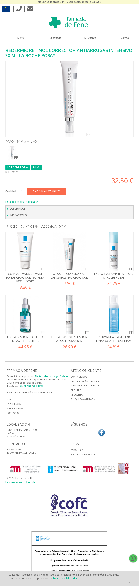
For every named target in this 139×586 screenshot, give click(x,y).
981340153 (38, 386)
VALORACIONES (15, 408)
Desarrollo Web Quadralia (20, 482)
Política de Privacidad (65, 578)
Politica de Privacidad (84, 454)
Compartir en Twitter (52, 202)
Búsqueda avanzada (83, 399)
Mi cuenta (77, 394)
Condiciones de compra (85, 381)
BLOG (9, 399)
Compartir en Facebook (45, 202)
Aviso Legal (77, 450)
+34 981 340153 (14, 449)
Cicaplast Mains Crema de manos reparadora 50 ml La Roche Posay (25, 277)
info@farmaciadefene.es (21, 452)
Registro (76, 390)
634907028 (26, 386)
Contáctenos (79, 376)
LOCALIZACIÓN (14, 404)
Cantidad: (10, 191)
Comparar (32, 201)
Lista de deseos (14, 201)
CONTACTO (13, 413)
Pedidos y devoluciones (85, 385)
